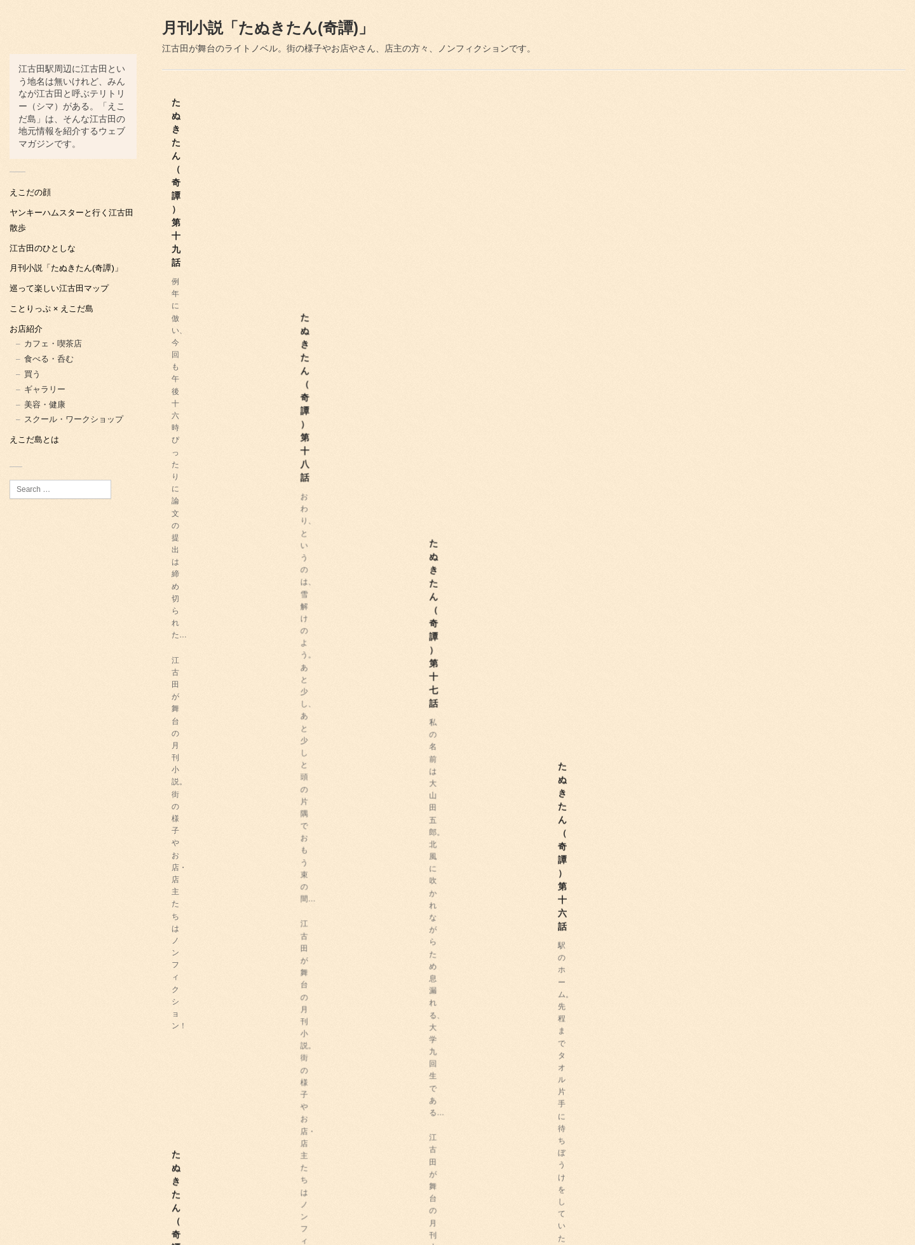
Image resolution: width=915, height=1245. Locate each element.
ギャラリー (44, 389)
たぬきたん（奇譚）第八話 (720, 643)
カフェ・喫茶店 (53, 343)
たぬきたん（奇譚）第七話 (225, 855)
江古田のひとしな (43, 248)
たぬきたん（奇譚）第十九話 (229, 195)
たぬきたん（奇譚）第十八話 (394, 195)
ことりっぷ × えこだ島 (51, 308)
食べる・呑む (49, 359)
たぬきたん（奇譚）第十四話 (394, 419)
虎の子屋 (888, 1233)
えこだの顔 (30, 192)
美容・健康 (44, 404)
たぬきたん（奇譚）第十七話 (560, 195)
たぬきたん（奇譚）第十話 (390, 643)
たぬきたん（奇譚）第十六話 (725, 195)
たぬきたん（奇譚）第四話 (720, 867)
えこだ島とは (34, 439)
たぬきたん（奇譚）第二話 (555, 1079)
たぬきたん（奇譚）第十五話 (229, 407)
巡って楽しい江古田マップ (59, 288)
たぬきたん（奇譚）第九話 (555, 643)
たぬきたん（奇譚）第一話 (390, 1091)
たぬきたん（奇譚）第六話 (555, 855)
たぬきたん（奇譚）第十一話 (229, 631)
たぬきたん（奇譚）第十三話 (560, 419)
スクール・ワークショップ (73, 419)
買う (32, 374)
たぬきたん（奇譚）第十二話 (725, 419)
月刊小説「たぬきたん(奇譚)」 (66, 268)
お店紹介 (26, 329)
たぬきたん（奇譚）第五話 (390, 867)
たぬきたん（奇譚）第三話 (225, 1079)
